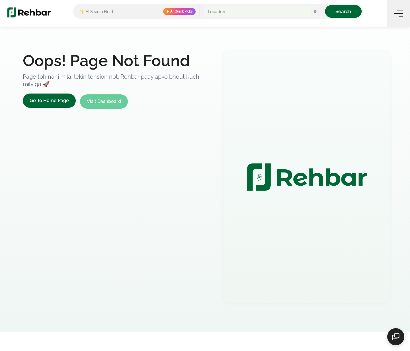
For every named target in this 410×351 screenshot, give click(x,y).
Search (343, 11)
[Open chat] (395, 336)
